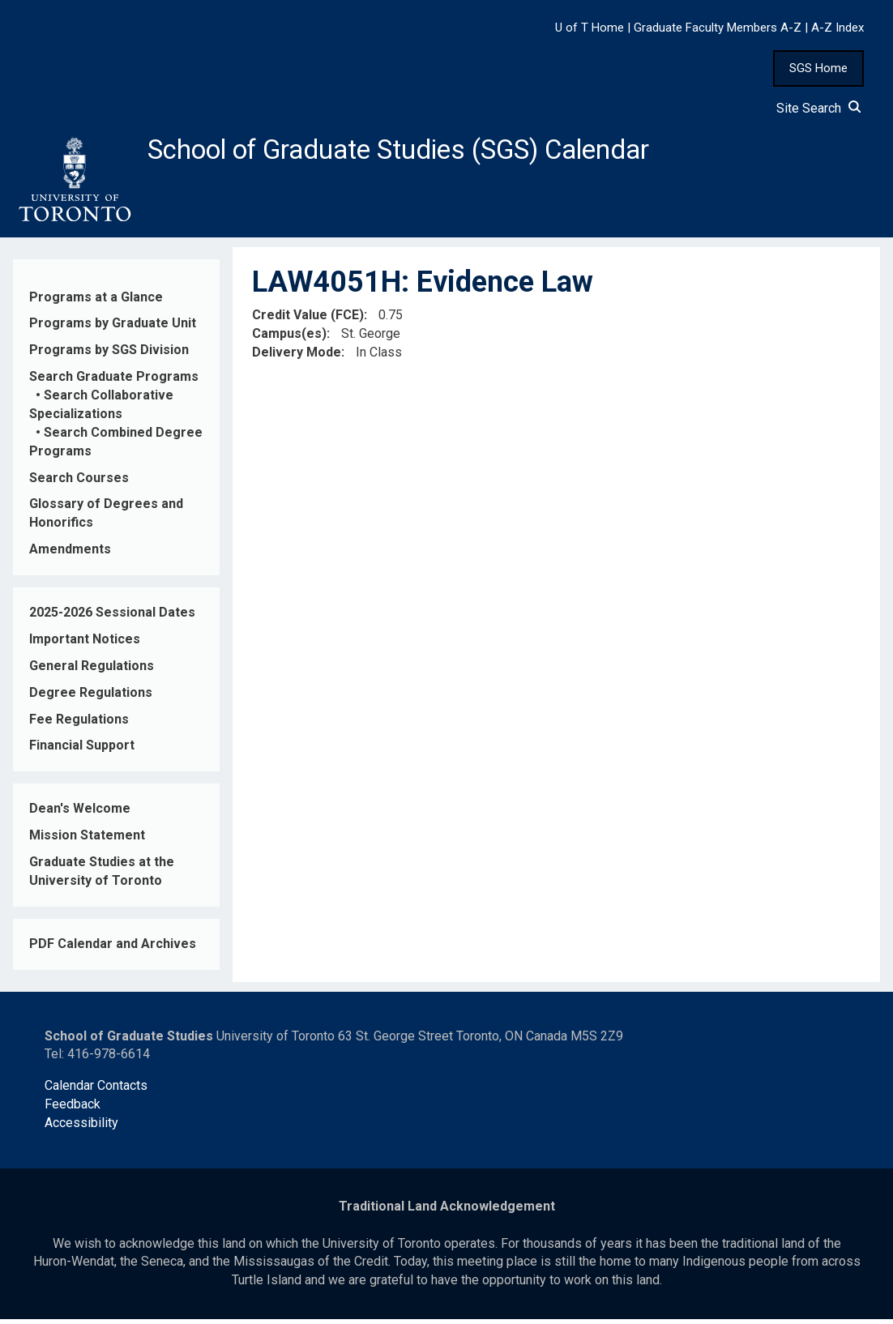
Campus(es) (289, 338)
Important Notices (84, 643)
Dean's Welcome (79, 813)
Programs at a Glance (96, 301)
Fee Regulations (79, 723)
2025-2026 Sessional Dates (112, 617)
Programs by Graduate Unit (112, 327)
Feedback (72, 1109)
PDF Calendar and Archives (112, 948)
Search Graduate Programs (114, 381)
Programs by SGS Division (109, 354)
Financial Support (82, 750)
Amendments (70, 554)
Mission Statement (87, 840)
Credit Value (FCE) (308, 319)
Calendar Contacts (96, 1090)
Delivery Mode (296, 357)
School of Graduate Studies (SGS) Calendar (427, 152)
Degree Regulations (90, 696)
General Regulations (91, 670)
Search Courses (79, 481)
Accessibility (81, 1127)
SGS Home (818, 68)
